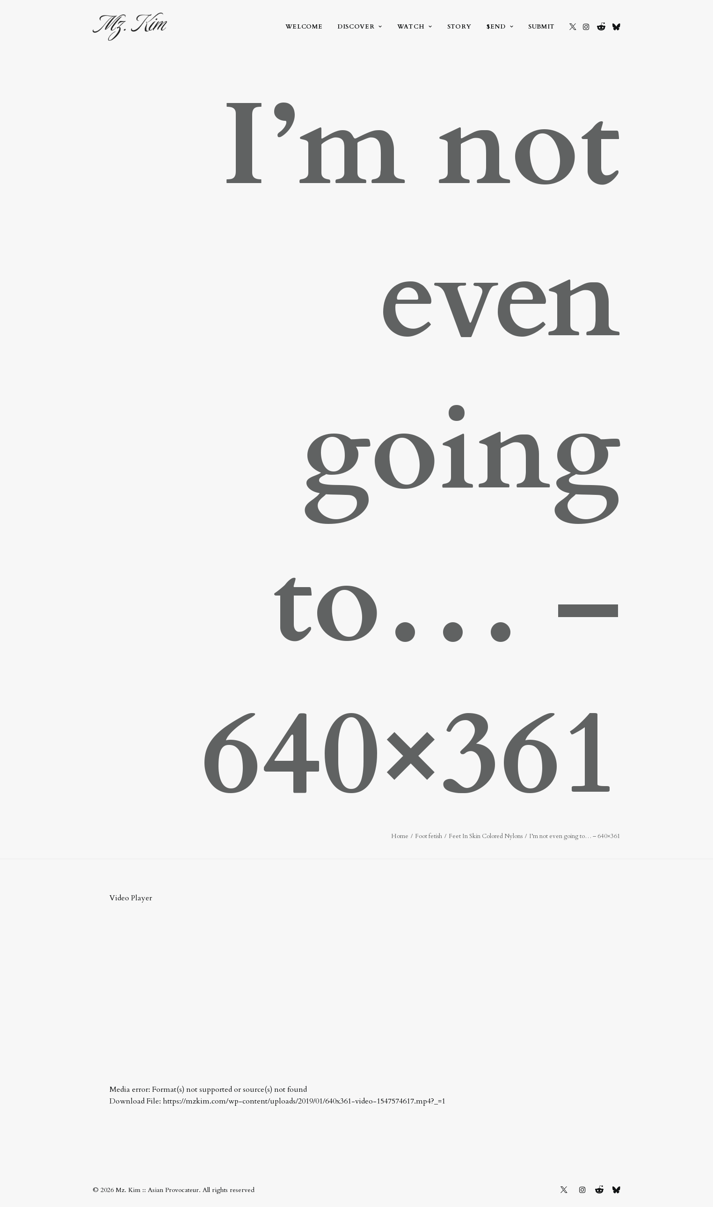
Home (399, 836)
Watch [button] (414, 26)
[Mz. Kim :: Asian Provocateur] (130, 27)
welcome (304, 26)
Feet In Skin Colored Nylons (486, 836)
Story (459, 26)
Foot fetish (428, 836)
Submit (541, 26)
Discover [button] (359, 26)
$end (500, 26)
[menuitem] (304, 26)
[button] (573, 26)
